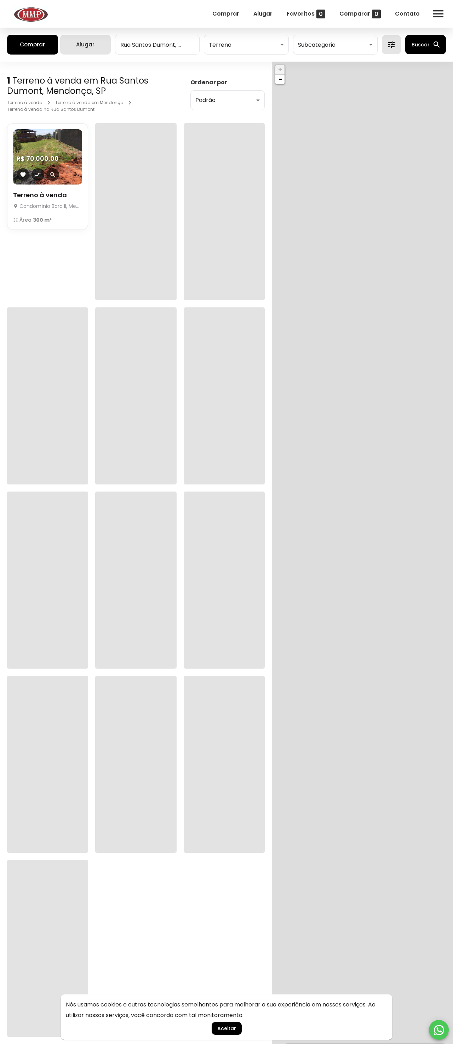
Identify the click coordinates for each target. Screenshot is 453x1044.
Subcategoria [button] (317, 45)
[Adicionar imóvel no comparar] (37, 174)
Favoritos (306, 14)
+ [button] (280, 69)
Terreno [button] (220, 45)
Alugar (263, 13)
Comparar (360, 14)
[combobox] (157, 45)
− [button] (280, 79)
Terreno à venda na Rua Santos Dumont (50, 109)
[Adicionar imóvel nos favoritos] (23, 174)
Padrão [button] (205, 100)
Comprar (225, 13)
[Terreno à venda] (47, 204)
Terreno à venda (24, 103)
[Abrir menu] (438, 13)
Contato (407, 13)
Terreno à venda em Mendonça (89, 103)
